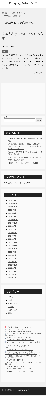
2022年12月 (13, 265)
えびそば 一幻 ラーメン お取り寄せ (19, 338)
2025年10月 (13, 207)
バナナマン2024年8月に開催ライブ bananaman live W (21, 347)
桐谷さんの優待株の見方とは (16, 367)
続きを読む (38, 73)
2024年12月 (13, 220)
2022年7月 (12, 271)
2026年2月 (12, 200)
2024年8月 (12, 229)
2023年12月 (13, 242)
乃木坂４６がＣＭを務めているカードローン (20, 340)
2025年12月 (13, 204)
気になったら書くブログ (23, 3)
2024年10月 (13, 223)
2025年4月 (12, 213)
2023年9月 (12, 252)
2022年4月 (12, 275)
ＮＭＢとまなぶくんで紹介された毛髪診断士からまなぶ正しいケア (23, 364)
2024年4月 (12, 236)
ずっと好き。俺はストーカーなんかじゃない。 (21, 328)
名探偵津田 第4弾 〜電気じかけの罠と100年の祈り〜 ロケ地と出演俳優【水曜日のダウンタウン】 (25, 146)
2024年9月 (12, 226)
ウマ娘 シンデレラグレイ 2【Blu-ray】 (20, 350)
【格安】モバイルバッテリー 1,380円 (24, 163)
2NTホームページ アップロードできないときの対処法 (24, 343)
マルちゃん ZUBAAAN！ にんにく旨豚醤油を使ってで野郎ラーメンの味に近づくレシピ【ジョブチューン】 (22, 353)
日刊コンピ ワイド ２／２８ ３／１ (19, 330)
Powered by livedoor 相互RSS (19, 372)
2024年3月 (12, 239)
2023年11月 (13, 246)
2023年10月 (13, 249)
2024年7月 (12, 233)
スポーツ (11, 300)
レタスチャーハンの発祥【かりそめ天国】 (20, 332)
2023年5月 (12, 262)
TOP (14, 13)
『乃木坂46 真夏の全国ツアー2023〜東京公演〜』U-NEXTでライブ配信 (23, 357)
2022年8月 (12, 268)
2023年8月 (12, 255)
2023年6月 (12, 258)
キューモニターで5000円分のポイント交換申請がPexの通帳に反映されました (23, 335)
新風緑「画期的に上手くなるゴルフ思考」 (20, 369)
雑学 (10, 313)
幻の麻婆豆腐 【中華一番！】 (16, 360)
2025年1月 (12, 216)
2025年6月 (12, 210)
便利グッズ (12, 303)
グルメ (11, 297)
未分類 (5, 51)
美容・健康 (12, 310)
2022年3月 (12, 278)
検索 (5, 117)
